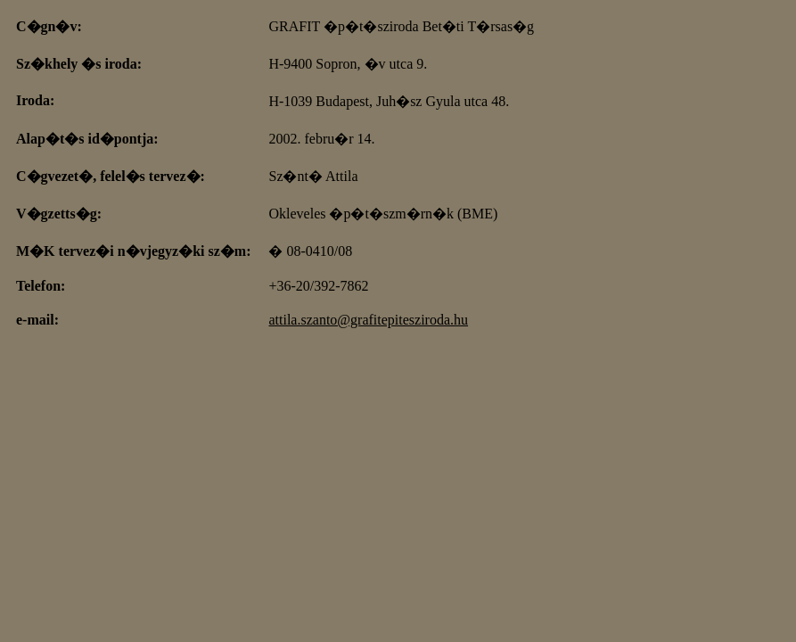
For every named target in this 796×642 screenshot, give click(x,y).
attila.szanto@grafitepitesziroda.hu (368, 319)
